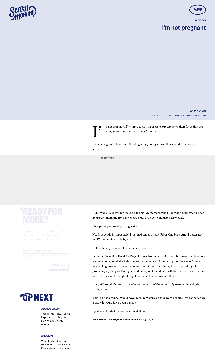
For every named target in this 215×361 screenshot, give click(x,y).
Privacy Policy (27, 260)
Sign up (55, 268)
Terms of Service (61, 258)
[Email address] (46, 253)
